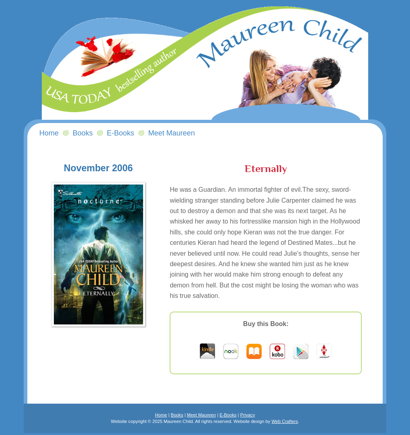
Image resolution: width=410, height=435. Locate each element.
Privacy (247, 414)
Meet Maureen (201, 414)
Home (161, 414)
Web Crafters (284, 421)
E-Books (227, 414)
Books (83, 133)
